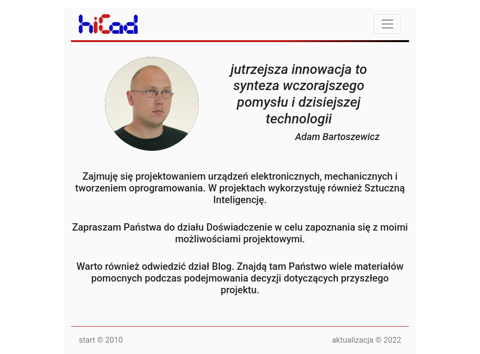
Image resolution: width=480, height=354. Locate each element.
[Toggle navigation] (387, 24)
